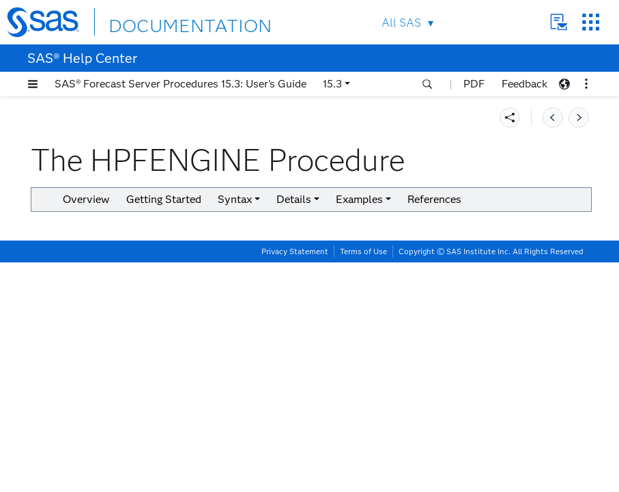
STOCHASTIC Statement (125, 424)
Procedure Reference (76, 105)
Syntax (71, 224)
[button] (33, 84)
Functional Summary (114, 241)
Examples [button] (300, 262)
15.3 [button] (332, 83)
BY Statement (100, 304)
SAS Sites (580, 22)
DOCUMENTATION (168, 21)
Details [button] (508, 242)
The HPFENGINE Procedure (105, 173)
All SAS (391, 22)
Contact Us (548, 22)
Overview (77, 190)
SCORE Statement (110, 407)
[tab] (134, 287)
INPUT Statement (108, 390)
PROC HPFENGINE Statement (111, 264)
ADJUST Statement (113, 287)
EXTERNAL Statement (119, 338)
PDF (474, 83)
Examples (76, 458)
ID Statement (98, 373)
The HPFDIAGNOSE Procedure (111, 156)
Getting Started (90, 207)
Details (71, 441)
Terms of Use (363, 481)
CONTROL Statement (117, 321)
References (376, 262)
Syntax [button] (449, 242)
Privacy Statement (294, 481)
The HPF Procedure (84, 122)
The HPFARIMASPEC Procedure (113, 139)
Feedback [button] (524, 83)
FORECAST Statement (120, 355)
